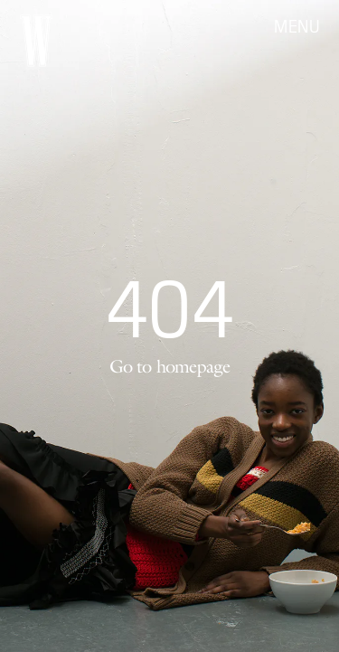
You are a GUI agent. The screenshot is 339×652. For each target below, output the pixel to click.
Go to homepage (170, 366)
